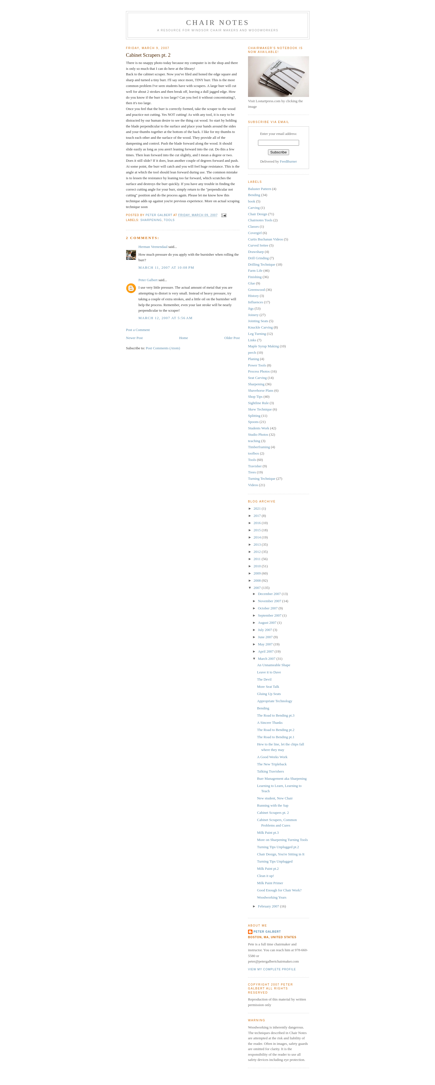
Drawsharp (256, 252)
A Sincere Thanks (269, 722)
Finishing (255, 277)
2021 (258, 508)
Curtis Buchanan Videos (265, 239)
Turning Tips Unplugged (274, 861)
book (251, 201)
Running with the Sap (272, 805)
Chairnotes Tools (260, 220)
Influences (255, 302)
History (253, 296)
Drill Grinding (258, 258)
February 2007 (269, 906)
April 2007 (266, 651)
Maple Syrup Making (263, 346)
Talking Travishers (270, 771)
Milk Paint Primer (270, 883)
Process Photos (259, 371)
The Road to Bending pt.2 (275, 730)
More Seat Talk (268, 686)
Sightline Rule (258, 403)
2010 (258, 566)
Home (183, 338)
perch (252, 352)
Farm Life (255, 270)
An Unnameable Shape (273, 665)
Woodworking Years (271, 897)
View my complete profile (272, 969)
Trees (252, 472)
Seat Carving (257, 378)
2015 (258, 530)
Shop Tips (255, 396)
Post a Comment (138, 330)
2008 (258, 580)
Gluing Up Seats (269, 694)
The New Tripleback (272, 764)
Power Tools (257, 365)
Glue (251, 283)
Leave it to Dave (269, 672)
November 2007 (270, 601)
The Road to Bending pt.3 (275, 715)
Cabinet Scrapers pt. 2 (273, 812)
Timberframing (259, 447)
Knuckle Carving (260, 327)
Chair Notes (217, 23)
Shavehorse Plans (260, 390)
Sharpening (151, 220)
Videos (253, 485)
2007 (258, 588)
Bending (254, 195)
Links (252, 340)
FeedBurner (288, 161)
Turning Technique (261, 478)
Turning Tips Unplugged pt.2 (278, 847)
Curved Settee (258, 245)
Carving (254, 208)
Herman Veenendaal (153, 247)
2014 (258, 537)
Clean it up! (265, 876)
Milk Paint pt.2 (268, 868)
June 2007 (266, 637)
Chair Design (257, 214)
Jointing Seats (258, 321)
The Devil (264, 679)
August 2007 (267, 622)
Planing (253, 359)
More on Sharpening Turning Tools (282, 840)
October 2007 (268, 608)
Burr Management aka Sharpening (282, 778)
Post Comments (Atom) (163, 348)
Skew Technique (260, 409)
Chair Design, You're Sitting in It (280, 854)
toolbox (253, 453)
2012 (258, 552)
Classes (253, 226)
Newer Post (134, 338)
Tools (169, 220)
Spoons (253, 422)
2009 (258, 573)
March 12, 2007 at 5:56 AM (165, 318)
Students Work (258, 428)
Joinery (253, 315)
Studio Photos (258, 434)
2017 (258, 516)
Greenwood (256, 290)
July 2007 (265, 630)
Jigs (251, 308)
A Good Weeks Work (272, 757)
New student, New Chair (275, 798)
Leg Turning (257, 334)
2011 (258, 559)
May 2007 (266, 644)
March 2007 (267, 658)
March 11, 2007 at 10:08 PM (166, 267)
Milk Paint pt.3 (268, 832)
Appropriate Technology (274, 701)
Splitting (254, 416)
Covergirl (255, 233)
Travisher (255, 466)
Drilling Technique (261, 264)
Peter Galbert (148, 280)
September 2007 (270, 615)
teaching (254, 441)
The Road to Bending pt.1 (275, 737)
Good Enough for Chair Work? (279, 890)
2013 (258, 544)
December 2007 (270, 594)
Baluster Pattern (259, 189)
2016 (258, 523)
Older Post (232, 338)
